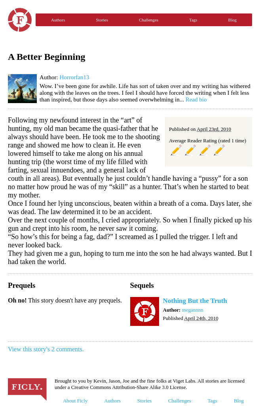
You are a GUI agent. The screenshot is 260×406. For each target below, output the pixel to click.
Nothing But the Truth (195, 300)
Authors (58, 19)
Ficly (20, 20)
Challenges (148, 19)
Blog (232, 19)
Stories (102, 19)
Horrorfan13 (74, 77)
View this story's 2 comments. (46, 349)
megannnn (192, 310)
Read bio (196, 99)
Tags (193, 19)
